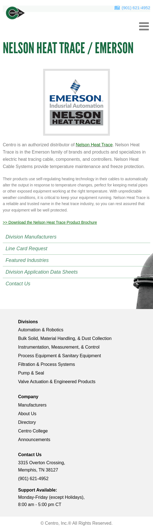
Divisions (28, 321)
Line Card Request (26, 248)
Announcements (34, 439)
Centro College (33, 431)
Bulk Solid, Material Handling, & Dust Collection (65, 338)
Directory (27, 422)
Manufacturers (32, 405)
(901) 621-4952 (136, 7)
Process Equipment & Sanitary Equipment (59, 355)
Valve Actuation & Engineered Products (56, 381)
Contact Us (18, 283)
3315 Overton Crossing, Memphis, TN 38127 (41, 466)
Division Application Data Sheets (42, 272)
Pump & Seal (31, 373)
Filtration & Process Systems (46, 364)
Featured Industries (27, 260)
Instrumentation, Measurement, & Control (59, 347)
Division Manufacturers (31, 237)
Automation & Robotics (40, 329)
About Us (27, 413)
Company (28, 396)
